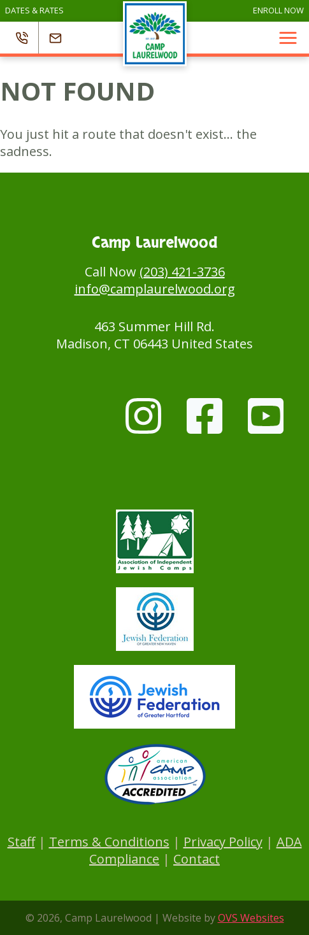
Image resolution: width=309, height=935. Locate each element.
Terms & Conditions (109, 841)
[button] (288, 38)
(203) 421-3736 (182, 271)
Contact (196, 858)
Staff (21, 841)
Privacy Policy (222, 841)
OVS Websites (251, 918)
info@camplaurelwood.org (155, 288)
